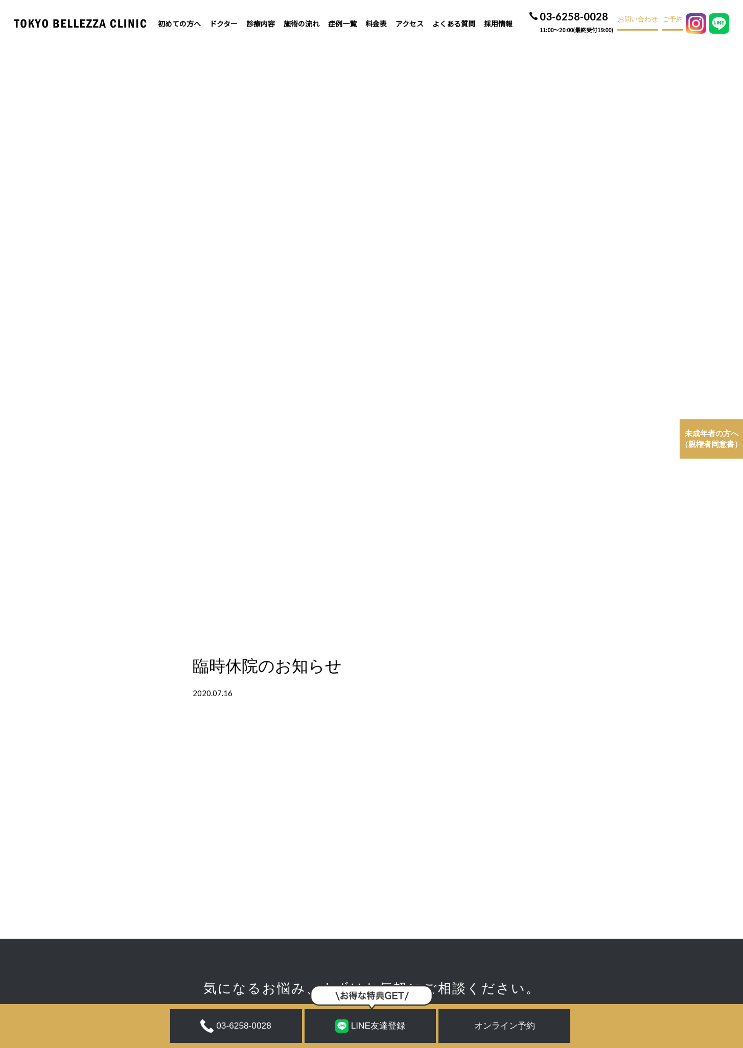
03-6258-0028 (576, 23)
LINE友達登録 (370, 1026)
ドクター (224, 23)
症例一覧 (342, 23)
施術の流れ (301, 23)
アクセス (410, 23)
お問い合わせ (638, 19)
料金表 (376, 23)
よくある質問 (453, 23)
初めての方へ (179, 23)
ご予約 (673, 19)
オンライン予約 (504, 1025)
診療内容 (260, 23)
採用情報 (498, 23)
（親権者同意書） (711, 439)
